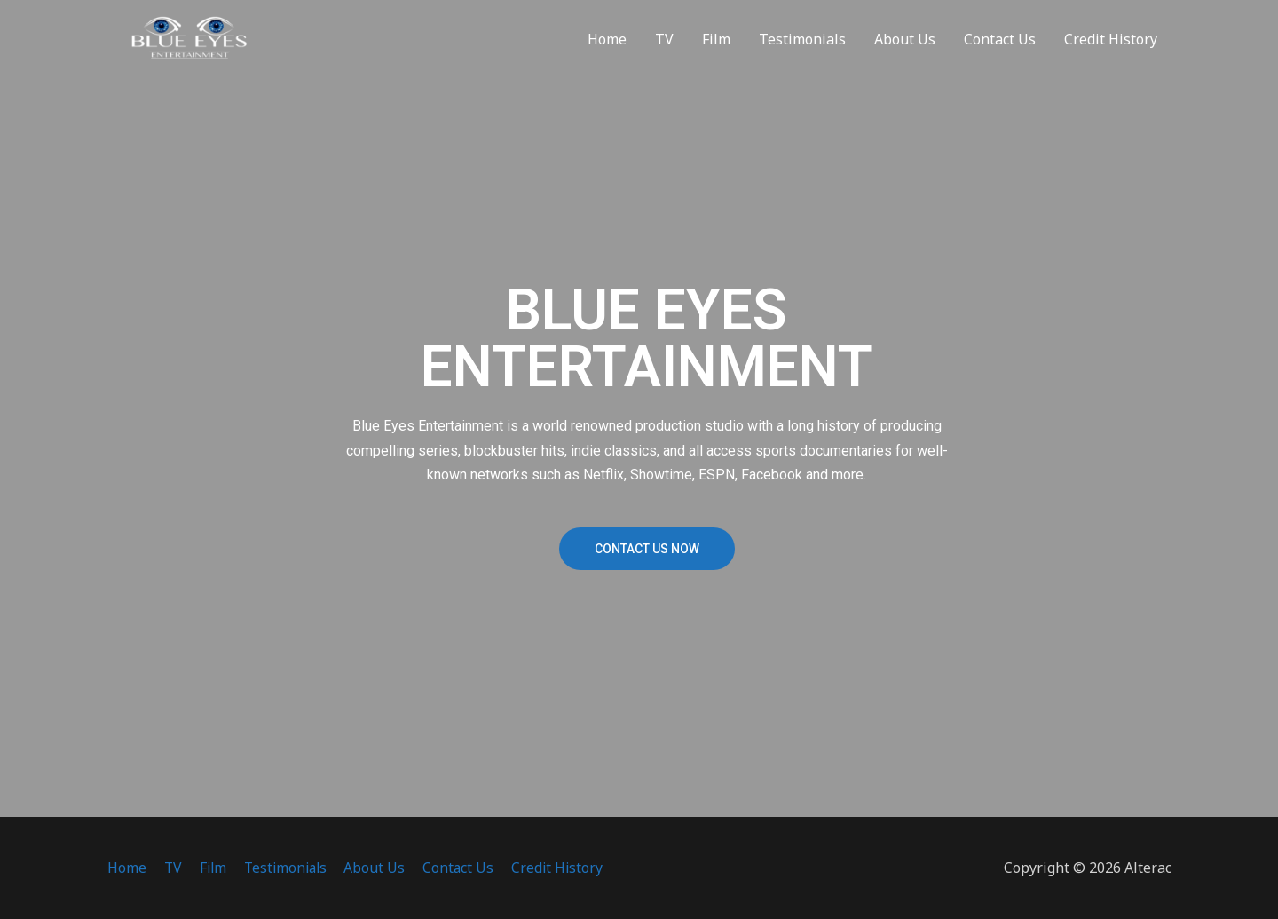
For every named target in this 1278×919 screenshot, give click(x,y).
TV (664, 44)
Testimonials (802, 44)
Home (607, 44)
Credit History (1110, 44)
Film (716, 44)
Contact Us (1000, 44)
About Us (904, 44)
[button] (647, 548)
